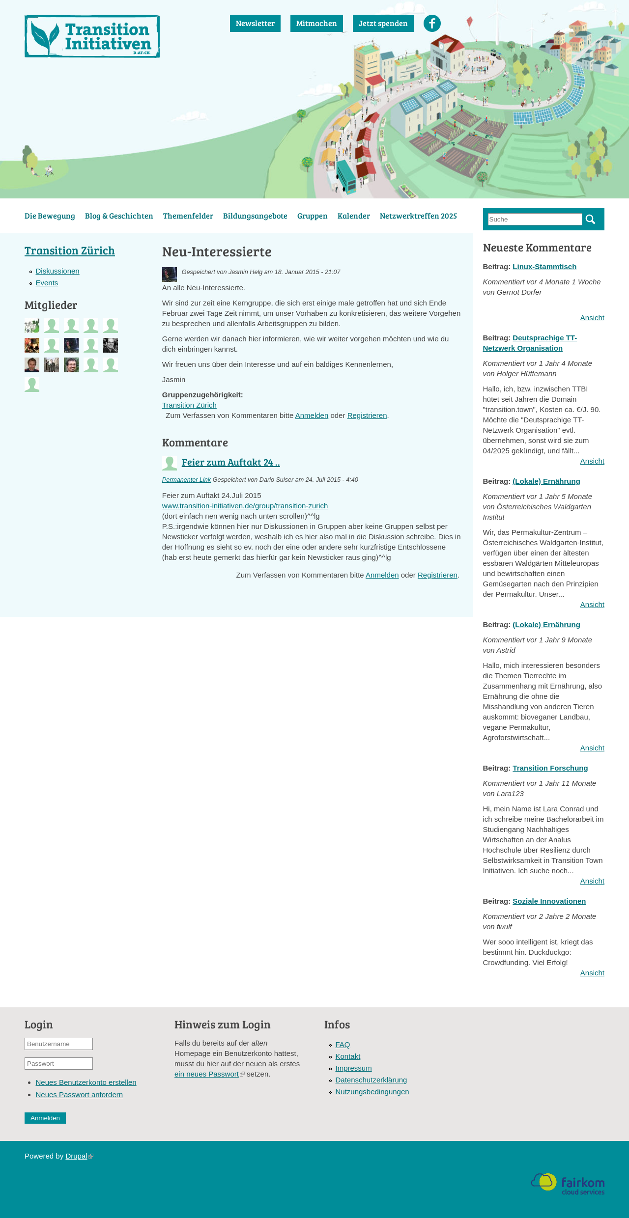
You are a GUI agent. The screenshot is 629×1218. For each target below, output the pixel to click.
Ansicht (592, 317)
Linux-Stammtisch (544, 266)
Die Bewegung (50, 215)
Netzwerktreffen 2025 (418, 215)
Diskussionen (58, 271)
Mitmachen (316, 23)
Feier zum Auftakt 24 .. (231, 462)
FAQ (343, 1044)
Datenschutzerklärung (371, 1080)
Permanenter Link (186, 479)
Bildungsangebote (255, 215)
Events (47, 282)
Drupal (79, 1156)
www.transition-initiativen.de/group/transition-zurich (245, 505)
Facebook (432, 23)
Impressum (354, 1068)
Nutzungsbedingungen (372, 1091)
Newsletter (255, 23)
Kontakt (348, 1056)
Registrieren (367, 415)
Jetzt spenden (383, 23)
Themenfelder (188, 215)
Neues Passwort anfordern (79, 1094)
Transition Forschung (550, 768)
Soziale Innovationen (549, 901)
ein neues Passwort (209, 1074)
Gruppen (312, 215)
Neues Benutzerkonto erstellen (86, 1082)
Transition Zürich (189, 405)
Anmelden (312, 415)
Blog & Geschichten (119, 215)
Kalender (354, 215)
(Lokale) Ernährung (546, 481)
